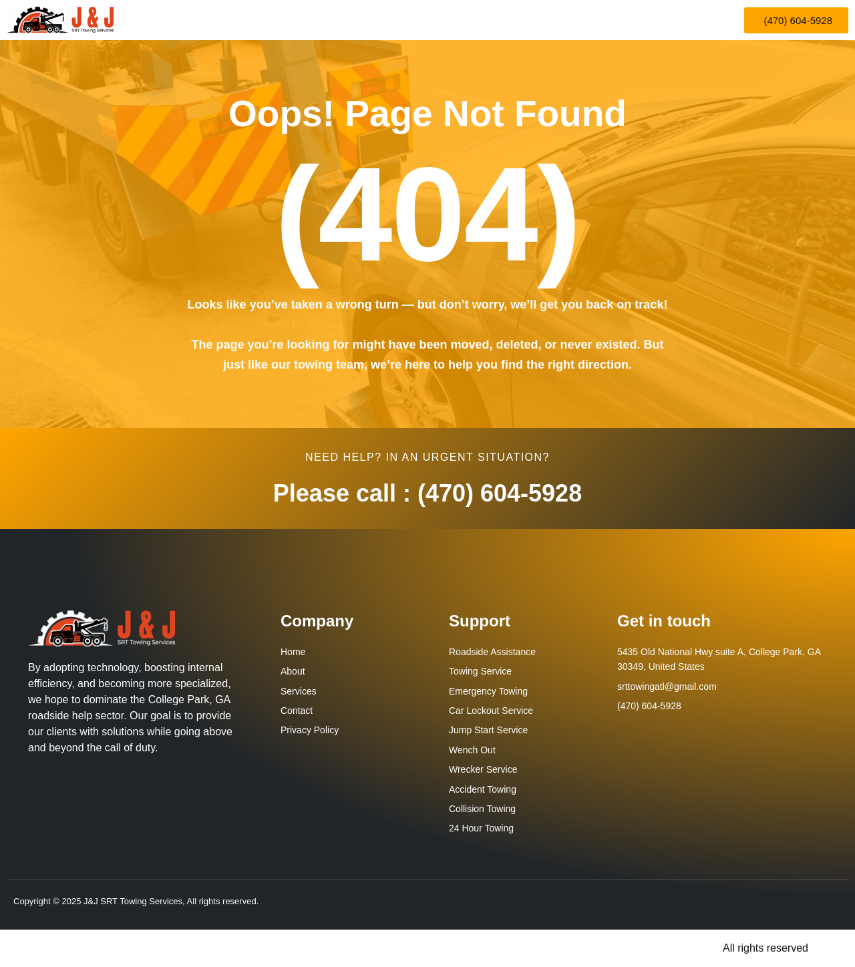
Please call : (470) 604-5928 (427, 493)
